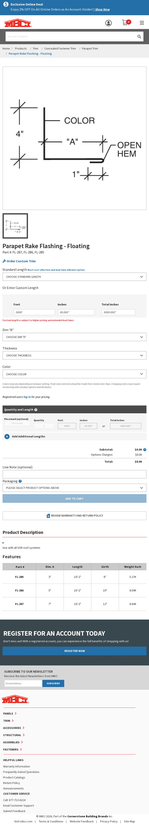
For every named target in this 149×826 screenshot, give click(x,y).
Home (6, 48)
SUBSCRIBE (53, 683)
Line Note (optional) (17, 467)
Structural (12, 735)
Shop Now (102, 9)
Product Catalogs (14, 777)
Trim (35, 48)
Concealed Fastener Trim (60, 48)
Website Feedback (82, 821)
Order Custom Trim (19, 261)
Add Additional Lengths (24, 436)
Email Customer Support (18, 805)
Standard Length (15, 269)
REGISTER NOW (74, 651)
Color (7, 366)
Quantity (39, 420)
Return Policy (11, 783)
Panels (8, 713)
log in (27, 397)
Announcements (13, 788)
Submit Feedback (14, 811)
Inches (84, 420)
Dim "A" (8, 330)
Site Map (129, 821)
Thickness (10, 348)
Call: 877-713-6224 (14, 800)
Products (21, 48)
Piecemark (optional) (16, 419)
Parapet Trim (90, 48)
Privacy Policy (109, 821)
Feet (60, 420)
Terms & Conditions (51, 821)
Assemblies (11, 742)
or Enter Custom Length (20, 288)
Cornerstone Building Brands (87, 816)
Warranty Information (16, 766)
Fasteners (10, 749)
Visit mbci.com (23, 821)
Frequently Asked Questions (21, 772)
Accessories (12, 728)
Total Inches (117, 420)
